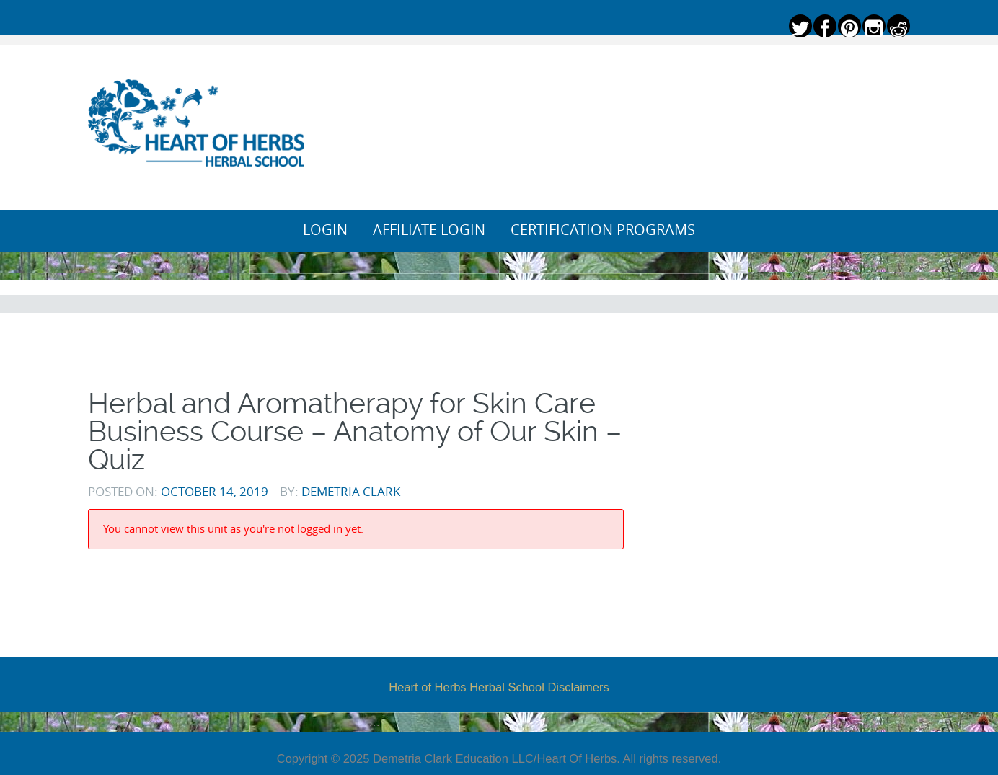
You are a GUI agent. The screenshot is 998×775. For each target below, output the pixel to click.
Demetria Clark (350, 491)
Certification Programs (603, 230)
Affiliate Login (429, 230)
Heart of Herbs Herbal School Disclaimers (499, 687)
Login (325, 230)
